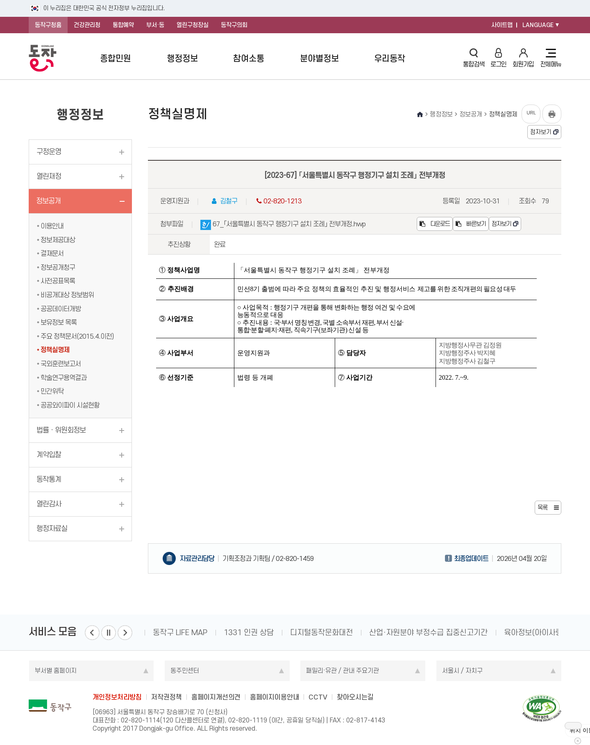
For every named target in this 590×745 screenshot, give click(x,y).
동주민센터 (184, 670)
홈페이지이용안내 (274, 697)
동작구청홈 (48, 25)
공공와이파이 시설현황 (70, 405)
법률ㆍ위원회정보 (61, 430)
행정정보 (182, 58)
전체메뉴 (550, 58)
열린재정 (48, 176)
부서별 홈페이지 (56, 670)
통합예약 (123, 25)
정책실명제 (55, 350)
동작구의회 (234, 25)
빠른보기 (471, 224)
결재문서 (52, 253)
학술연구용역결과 (63, 378)
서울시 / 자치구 (462, 670)
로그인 (498, 58)
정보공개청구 (58, 267)
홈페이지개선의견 (216, 697)
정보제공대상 (58, 240)
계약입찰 (48, 454)
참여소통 (248, 58)
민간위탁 (52, 391)
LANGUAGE (538, 25)
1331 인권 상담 (249, 632)
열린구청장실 (193, 25)
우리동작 (389, 58)
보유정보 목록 (59, 322)
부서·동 (155, 25)
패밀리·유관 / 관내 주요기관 (342, 670)
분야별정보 (319, 58)
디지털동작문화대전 (321, 632)
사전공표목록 (58, 281)
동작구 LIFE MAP (180, 632)
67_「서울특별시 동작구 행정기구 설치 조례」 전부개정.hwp (282, 225)
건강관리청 (87, 25)
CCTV (318, 697)
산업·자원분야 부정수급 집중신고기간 (428, 632)
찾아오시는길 (355, 697)
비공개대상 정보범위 (67, 295)
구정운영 (48, 151)
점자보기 (540, 132)
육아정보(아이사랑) (534, 632)
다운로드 (435, 224)
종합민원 (115, 58)
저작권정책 (166, 697)
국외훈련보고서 (61, 364)
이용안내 (52, 226)
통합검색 (473, 58)
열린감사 (48, 503)
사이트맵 (502, 25)
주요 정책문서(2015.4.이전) (77, 336)
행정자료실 (51, 528)
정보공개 (48, 200)
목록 (542, 507)
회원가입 (523, 58)
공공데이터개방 (61, 309)
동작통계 (48, 479)
